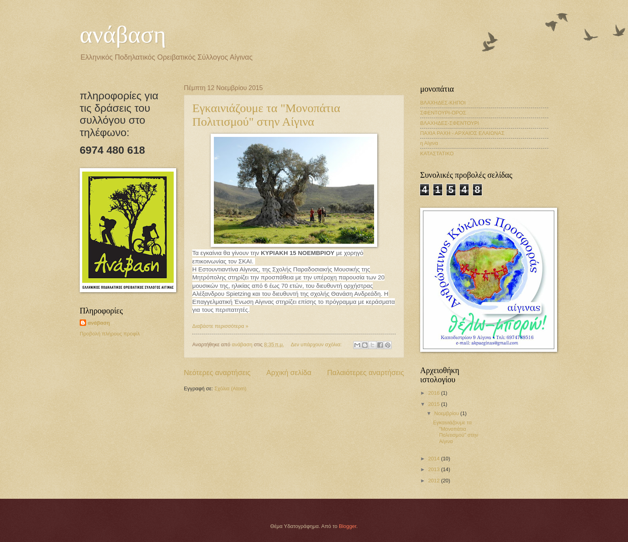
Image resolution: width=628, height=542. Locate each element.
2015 (434, 404)
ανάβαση (123, 34)
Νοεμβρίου (447, 413)
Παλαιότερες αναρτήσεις (365, 373)
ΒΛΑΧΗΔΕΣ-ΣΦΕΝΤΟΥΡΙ (449, 123)
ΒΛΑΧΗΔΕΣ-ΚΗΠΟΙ (443, 103)
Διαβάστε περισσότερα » (220, 326)
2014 (434, 459)
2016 (434, 393)
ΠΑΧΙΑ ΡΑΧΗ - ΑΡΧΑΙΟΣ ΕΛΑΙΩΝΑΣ (462, 133)
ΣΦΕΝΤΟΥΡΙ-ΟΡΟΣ (443, 113)
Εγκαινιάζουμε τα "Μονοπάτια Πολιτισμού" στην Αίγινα (266, 114)
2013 (434, 469)
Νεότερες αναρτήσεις (217, 373)
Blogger (347, 526)
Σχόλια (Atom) (230, 388)
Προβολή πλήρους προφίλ (110, 334)
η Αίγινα (429, 143)
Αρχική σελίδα (288, 373)
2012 (434, 481)
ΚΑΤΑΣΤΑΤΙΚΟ (437, 154)
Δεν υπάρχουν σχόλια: (317, 344)
